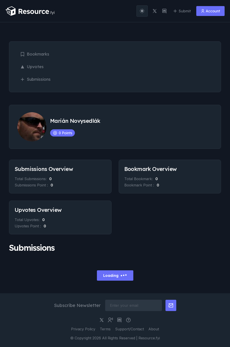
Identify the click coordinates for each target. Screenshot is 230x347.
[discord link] (164, 11)
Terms (105, 329)
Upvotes (32, 66)
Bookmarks (34, 54)
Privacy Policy (83, 329)
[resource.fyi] (30, 11)
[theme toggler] (142, 11)
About (153, 329)
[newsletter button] (170, 305)
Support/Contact (129, 329)
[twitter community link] (110, 320)
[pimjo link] (128, 320)
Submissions (35, 79)
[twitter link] (154, 11)
